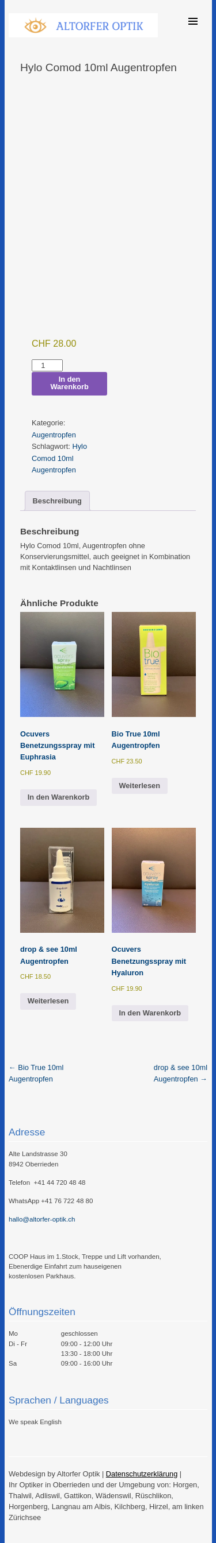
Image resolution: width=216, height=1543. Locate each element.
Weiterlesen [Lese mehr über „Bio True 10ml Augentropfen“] (139, 785)
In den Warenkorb (69, 383)
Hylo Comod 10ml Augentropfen (59, 458)
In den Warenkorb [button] (59, 797)
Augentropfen (54, 435)
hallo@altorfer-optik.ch (42, 1219)
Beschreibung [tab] (57, 501)
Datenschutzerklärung (141, 1474)
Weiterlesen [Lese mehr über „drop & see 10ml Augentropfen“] (48, 1001)
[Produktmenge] (47, 365)
